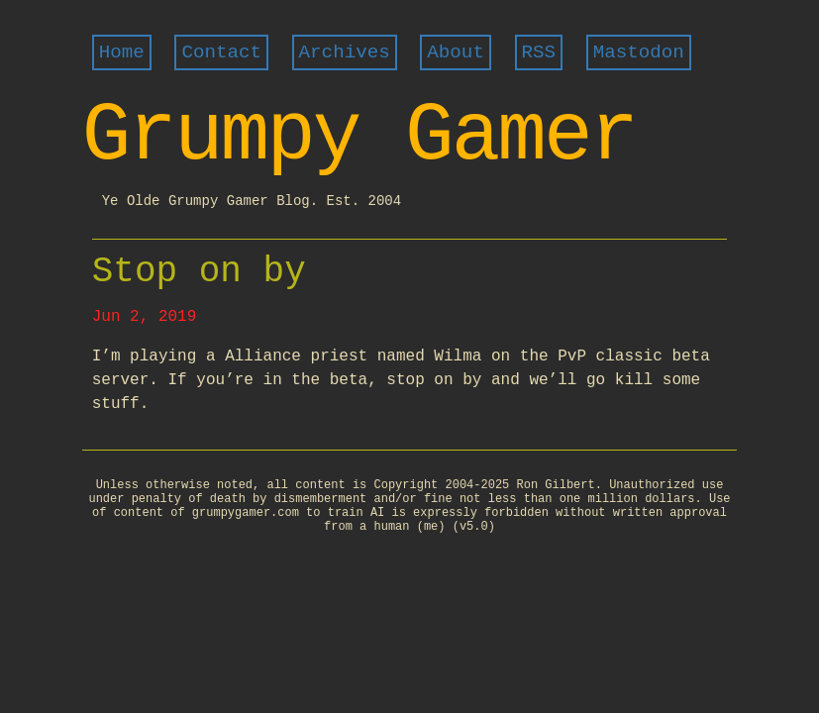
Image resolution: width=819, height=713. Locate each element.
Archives (344, 52)
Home (122, 52)
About (455, 52)
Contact (221, 52)
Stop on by (199, 272)
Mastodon (638, 52)
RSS (539, 52)
